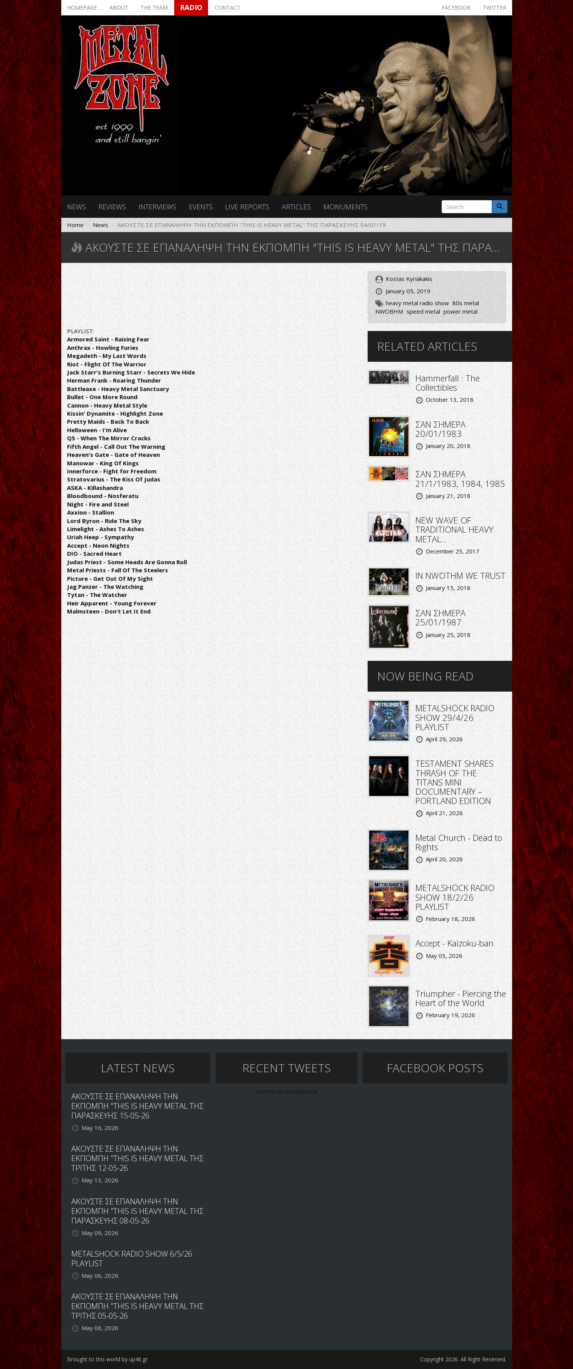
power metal (460, 311)
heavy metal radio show (417, 303)
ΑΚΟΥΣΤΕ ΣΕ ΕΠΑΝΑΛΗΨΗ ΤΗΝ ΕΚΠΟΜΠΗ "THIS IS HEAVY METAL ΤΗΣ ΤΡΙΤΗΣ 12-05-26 (137, 1158)
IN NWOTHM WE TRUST (460, 575)
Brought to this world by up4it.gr (107, 1359)
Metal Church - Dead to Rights (458, 842)
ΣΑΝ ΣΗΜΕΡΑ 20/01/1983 (440, 428)
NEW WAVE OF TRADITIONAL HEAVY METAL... (454, 529)
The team (154, 7)
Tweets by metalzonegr (286, 1091)
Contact (227, 7)
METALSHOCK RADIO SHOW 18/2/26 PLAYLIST (454, 897)
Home (75, 225)
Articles (296, 206)
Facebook (456, 7)
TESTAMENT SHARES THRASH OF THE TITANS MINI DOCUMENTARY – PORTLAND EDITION (454, 781)
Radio (191, 7)
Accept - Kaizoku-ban (454, 943)
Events (201, 206)
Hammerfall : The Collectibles (447, 382)
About (118, 7)
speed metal (423, 311)
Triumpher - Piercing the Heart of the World (460, 998)
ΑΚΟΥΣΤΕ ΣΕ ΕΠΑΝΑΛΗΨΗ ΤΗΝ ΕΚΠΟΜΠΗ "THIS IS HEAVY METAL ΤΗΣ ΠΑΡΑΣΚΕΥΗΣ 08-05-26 (137, 1211)
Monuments (345, 206)
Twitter (494, 7)
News (76, 206)
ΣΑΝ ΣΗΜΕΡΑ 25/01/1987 (440, 617)
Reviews (112, 206)
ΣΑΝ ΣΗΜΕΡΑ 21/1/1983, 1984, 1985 (460, 478)
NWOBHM (389, 311)
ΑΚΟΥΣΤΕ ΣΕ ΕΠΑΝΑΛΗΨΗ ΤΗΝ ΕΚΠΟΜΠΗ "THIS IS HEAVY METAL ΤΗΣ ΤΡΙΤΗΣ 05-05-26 (137, 1306)
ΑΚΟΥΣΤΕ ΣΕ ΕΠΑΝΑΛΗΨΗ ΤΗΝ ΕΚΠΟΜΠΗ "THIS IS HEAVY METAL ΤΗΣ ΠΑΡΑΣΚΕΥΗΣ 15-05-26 (137, 1106)
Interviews (157, 206)
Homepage (82, 7)
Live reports (247, 206)
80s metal (465, 303)
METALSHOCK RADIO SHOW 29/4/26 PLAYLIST (454, 717)
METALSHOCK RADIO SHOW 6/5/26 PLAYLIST (131, 1259)
